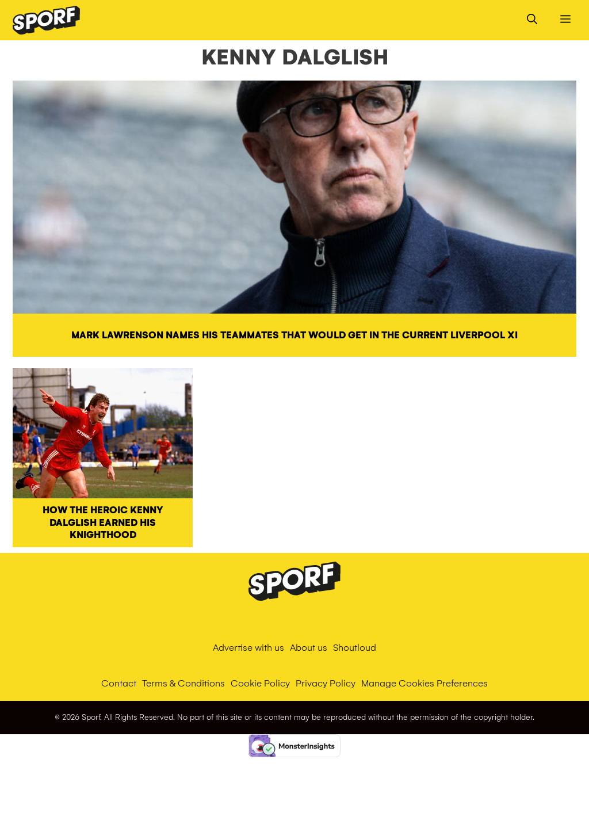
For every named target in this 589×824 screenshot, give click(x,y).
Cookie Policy (260, 683)
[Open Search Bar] (532, 20)
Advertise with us (248, 647)
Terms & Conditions (183, 683)
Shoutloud (354, 647)
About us (308, 647)
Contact (118, 683)
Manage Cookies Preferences (424, 683)
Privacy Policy (325, 683)
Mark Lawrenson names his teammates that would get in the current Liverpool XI (294, 335)
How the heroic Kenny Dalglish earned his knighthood (103, 522)
